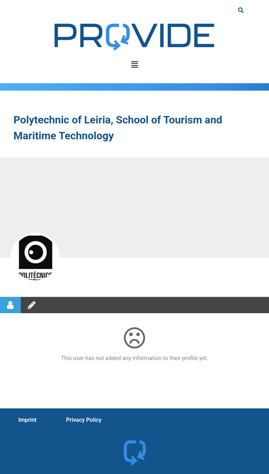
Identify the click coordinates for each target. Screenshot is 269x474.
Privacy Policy (84, 420)
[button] (134, 64)
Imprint (27, 420)
